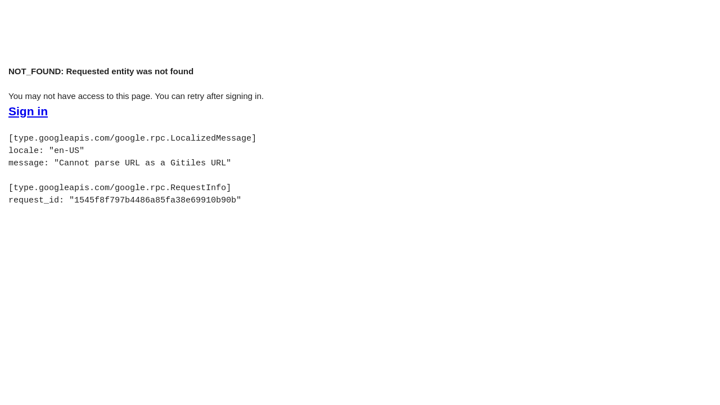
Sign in (28, 111)
